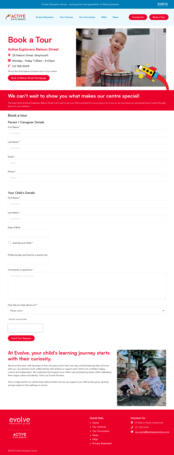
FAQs (104, 17)
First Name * (14, 127)
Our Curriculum (87, 17)
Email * (11, 156)
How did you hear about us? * (23, 305)
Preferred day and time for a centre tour (28, 255)
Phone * (12, 171)
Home (95, 422)
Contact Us (138, 17)
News (116, 17)
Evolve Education (45, 17)
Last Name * (14, 142)
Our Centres (66, 17)
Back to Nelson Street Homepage (28, 78)
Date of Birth (14, 227)
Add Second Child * (23, 243)
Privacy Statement (102, 443)
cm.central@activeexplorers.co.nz (152, 432)
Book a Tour (159, 17)
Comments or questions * (21, 269)
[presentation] (25, 328)
